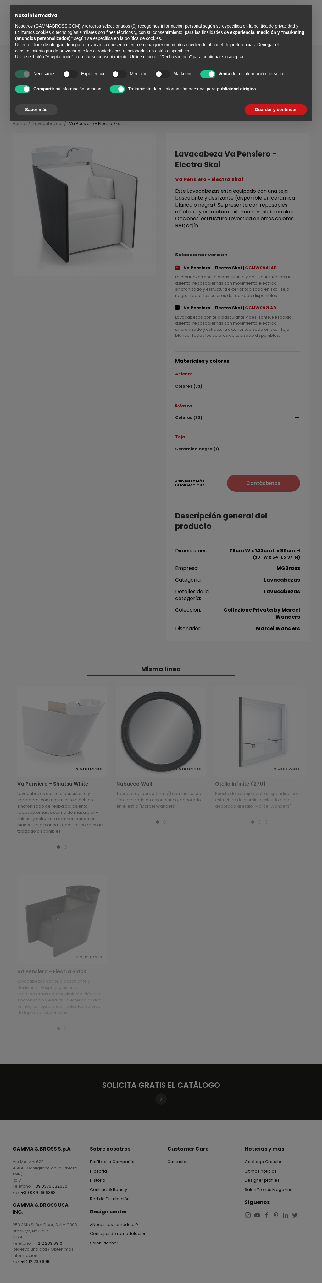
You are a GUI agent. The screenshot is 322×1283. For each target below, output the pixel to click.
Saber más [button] (36, 109)
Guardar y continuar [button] (276, 109)
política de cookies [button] (143, 38)
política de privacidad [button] (274, 26)
